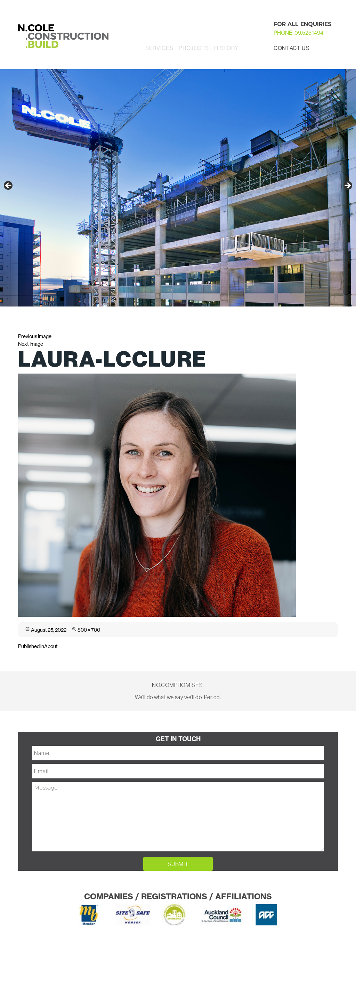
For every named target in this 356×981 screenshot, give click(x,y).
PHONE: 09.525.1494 (298, 32)
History (226, 47)
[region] (178, 187)
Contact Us (291, 47)
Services (159, 47)
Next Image (30, 344)
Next (347, 186)
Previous (8, 186)
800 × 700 (89, 630)
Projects (194, 47)
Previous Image (34, 336)
